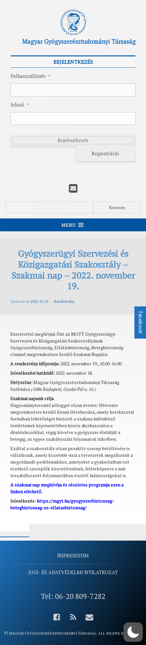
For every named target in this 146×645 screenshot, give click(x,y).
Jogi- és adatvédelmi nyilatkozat (73, 572)
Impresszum (73, 555)
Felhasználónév (30, 76)
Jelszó (20, 105)
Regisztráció (105, 153)
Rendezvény (64, 301)
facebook (140, 322)
